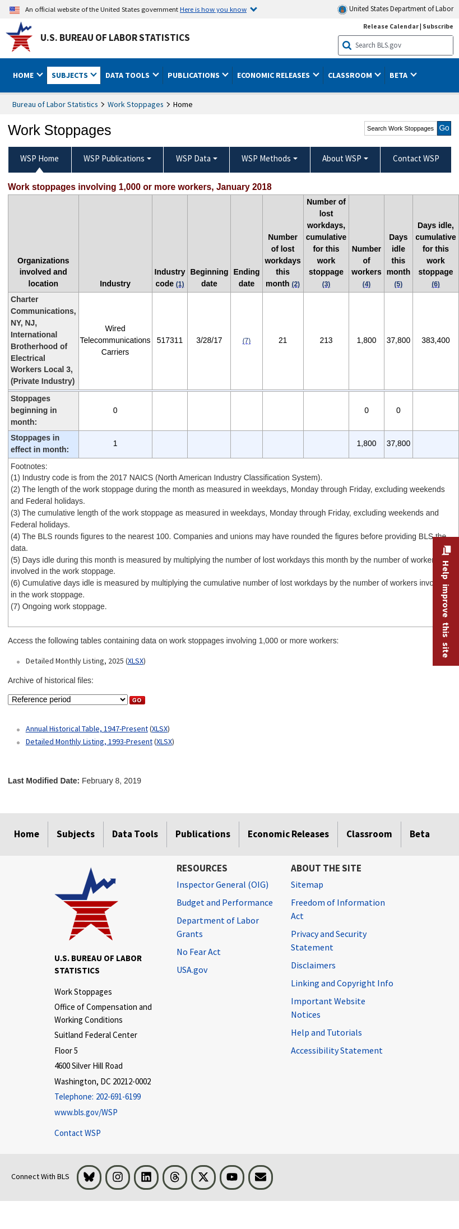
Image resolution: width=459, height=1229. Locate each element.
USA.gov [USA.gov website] (192, 969)
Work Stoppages (136, 104)
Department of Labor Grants (218, 927)
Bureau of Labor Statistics (55, 104)
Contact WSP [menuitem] (416, 158)
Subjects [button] (71, 75)
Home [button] (24, 75)
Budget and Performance (225, 902)
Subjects (76, 834)
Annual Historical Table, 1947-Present (87, 729)
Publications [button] (194, 75)
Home (26, 834)
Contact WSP (77, 1133)
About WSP (341, 158)
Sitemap (307, 884)
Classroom (369, 834)
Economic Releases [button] (274, 75)
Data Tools (135, 834)
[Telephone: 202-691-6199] (107, 1097)
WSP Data (193, 158)
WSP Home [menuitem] (39, 158)
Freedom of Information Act (338, 909)
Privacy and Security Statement (329, 940)
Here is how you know (213, 8)
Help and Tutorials (326, 1032)
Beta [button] (399, 75)
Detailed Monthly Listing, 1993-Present (89, 741)
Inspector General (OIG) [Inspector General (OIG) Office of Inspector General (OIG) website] (222, 884)
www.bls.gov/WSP (86, 1112)
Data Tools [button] (128, 75)
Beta (420, 834)
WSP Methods (266, 158)
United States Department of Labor (395, 9)
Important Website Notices (328, 1007)
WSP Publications (114, 158)
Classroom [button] (351, 75)
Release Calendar (391, 26)
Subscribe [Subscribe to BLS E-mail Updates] (438, 26)
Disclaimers (313, 965)
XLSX (135, 661)
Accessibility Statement (337, 1050)
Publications (202, 834)
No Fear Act (199, 951)
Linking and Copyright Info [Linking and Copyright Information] (342, 983)
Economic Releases (288, 834)
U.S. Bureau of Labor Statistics (115, 37)
